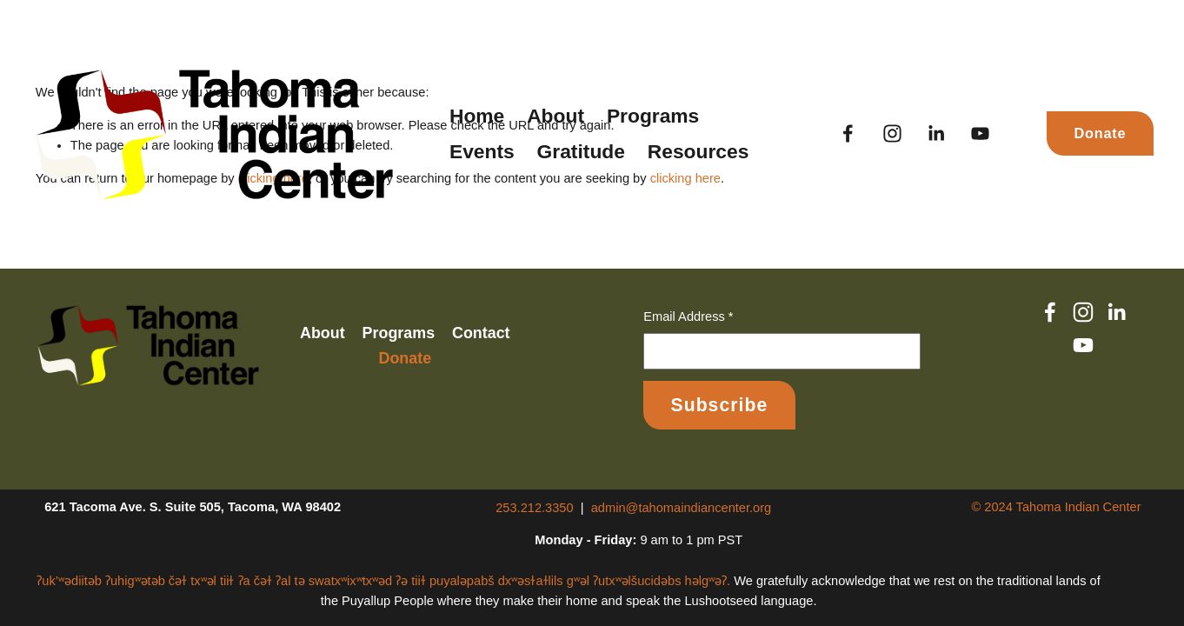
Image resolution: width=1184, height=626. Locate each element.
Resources (698, 151)
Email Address (688, 316)
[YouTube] (980, 133)
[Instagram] (892, 133)
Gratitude (581, 151)
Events (482, 151)
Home (476, 115)
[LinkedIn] (936, 133)
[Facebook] (848, 133)
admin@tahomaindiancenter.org (681, 508)
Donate (1100, 133)
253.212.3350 (534, 508)
